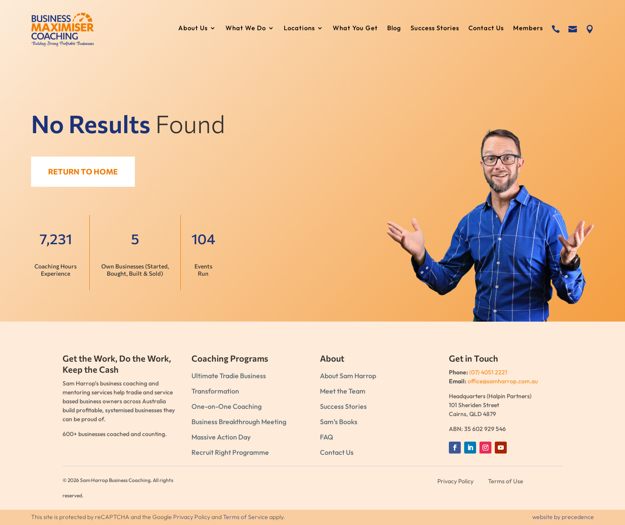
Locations (299, 28)
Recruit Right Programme (230, 452)
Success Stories (435, 28)
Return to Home (88, 171)
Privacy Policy (191, 517)
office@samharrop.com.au (503, 381)
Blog (394, 28)
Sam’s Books (338, 421)
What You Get (355, 28)
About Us (193, 28)
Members (528, 28)
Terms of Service (245, 517)
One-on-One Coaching (226, 406)
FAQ (326, 437)
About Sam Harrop (348, 375)
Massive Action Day (221, 437)
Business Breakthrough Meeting (238, 421)
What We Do (245, 28)
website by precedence (563, 517)
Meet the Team (342, 391)
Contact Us (486, 28)
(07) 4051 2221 (488, 372)
